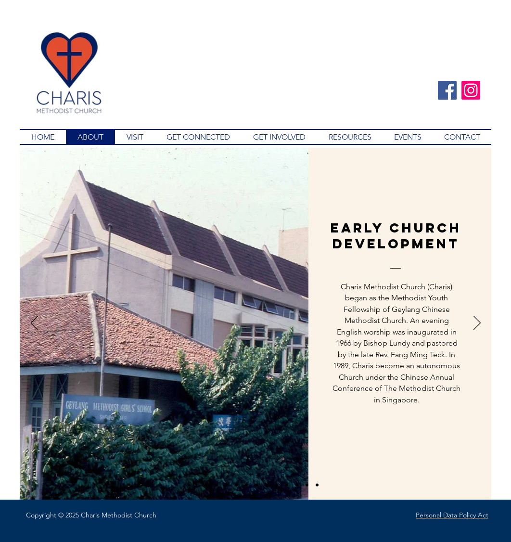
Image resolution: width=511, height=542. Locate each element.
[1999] (246, 484)
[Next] (477, 323)
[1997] (236, 484)
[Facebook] (447, 90)
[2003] (266, 484)
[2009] (307, 484)
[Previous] (34, 323)
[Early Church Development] (195, 485)
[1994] (226, 484)
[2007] (276, 484)
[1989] (205, 484)
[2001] (256, 484)
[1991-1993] (216, 484)
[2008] (296, 484)
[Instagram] (470, 90)
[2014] (317, 484)
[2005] (286, 484)
